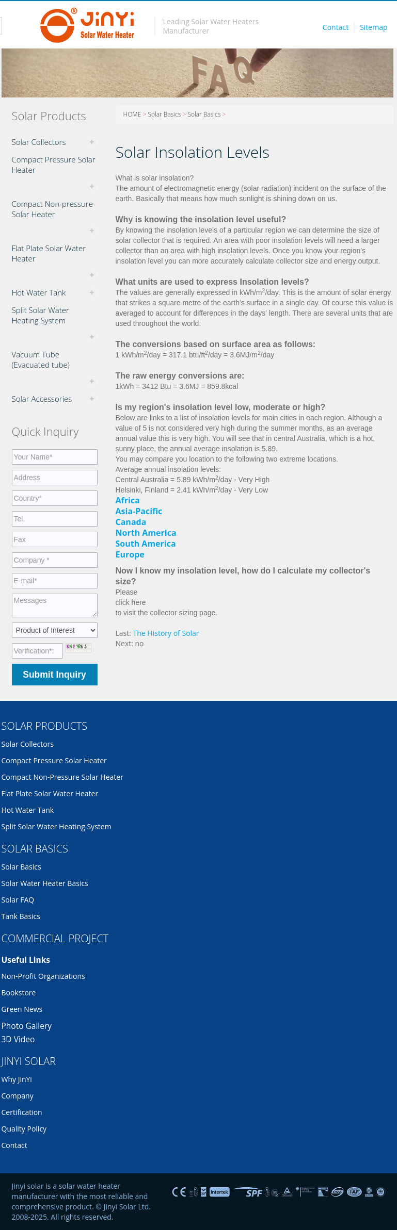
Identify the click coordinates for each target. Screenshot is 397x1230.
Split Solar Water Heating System (40, 315)
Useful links (26, 959)
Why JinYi (17, 1079)
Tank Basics (21, 916)
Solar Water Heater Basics (45, 883)
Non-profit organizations (43, 976)
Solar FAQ (18, 900)
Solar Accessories (42, 398)
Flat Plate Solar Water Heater (49, 253)
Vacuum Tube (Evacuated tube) (41, 359)
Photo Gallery (27, 1025)
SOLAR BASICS (35, 849)
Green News (22, 1009)
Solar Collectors (39, 142)
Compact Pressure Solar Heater (54, 164)
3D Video (18, 1039)
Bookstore (19, 992)
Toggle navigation (21, 26)
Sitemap (373, 27)
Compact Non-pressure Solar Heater (52, 209)
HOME (132, 114)
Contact (335, 27)
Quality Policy (24, 1129)
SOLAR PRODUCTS (45, 726)
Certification (22, 1112)
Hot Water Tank (39, 292)
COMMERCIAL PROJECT (55, 938)
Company (18, 1096)
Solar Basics (164, 114)
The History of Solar (166, 633)
